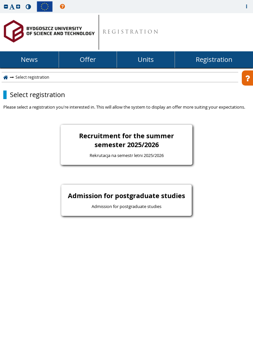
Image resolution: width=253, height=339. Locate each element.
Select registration (37, 95)
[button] (6, 6)
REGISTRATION (130, 32)
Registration (214, 59)
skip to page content (1, 1)
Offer (88, 59)
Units (146, 59)
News (29, 59)
